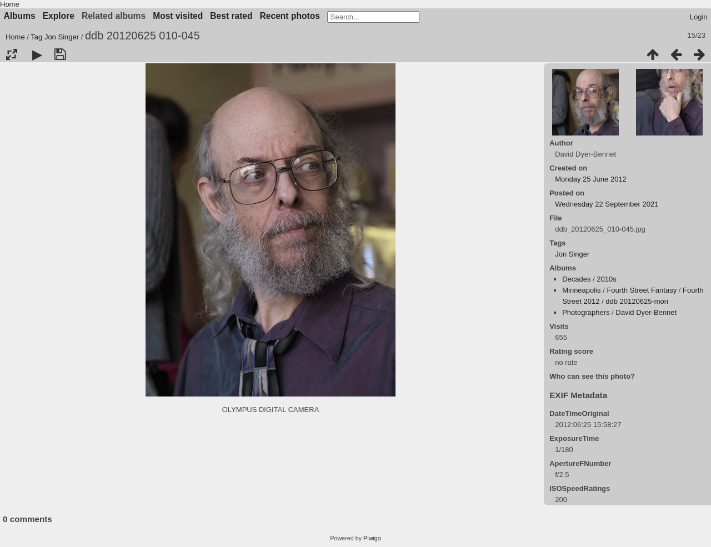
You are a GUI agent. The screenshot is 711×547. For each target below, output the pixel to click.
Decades (576, 279)
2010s (606, 279)
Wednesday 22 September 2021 (606, 204)
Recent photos (290, 16)
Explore (58, 16)
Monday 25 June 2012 (591, 179)
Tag (36, 37)
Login (699, 17)
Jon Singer (61, 37)
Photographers (585, 312)
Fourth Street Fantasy (642, 290)
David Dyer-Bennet (646, 312)
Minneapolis (581, 290)
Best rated (231, 16)
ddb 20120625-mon (636, 301)
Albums (20, 16)
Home (9, 4)
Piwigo (372, 538)
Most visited (178, 16)
